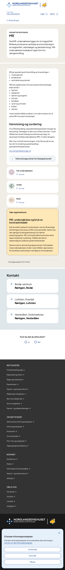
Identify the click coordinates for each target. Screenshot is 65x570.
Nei (39, 342)
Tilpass (32, 562)
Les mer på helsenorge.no (20, 151)
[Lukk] (59, 532)
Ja (29, 342)
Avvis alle (32, 555)
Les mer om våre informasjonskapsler (18, 543)
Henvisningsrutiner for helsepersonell (33, 158)
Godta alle (32, 549)
